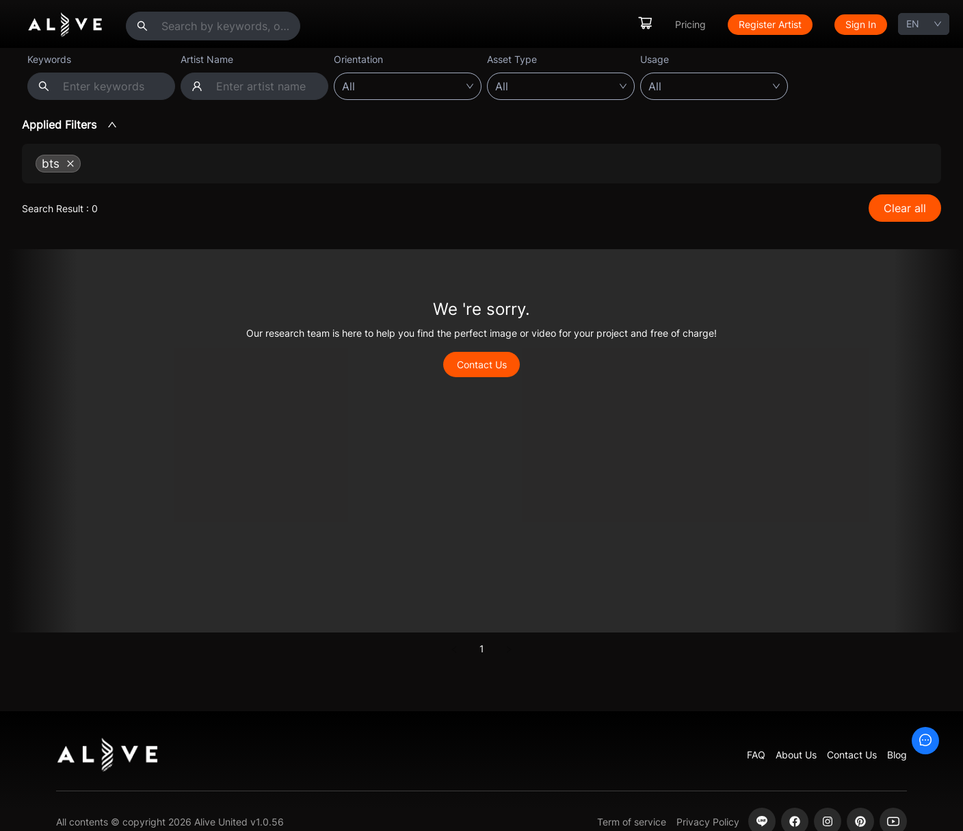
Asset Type (512, 59)
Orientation (358, 59)
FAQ (756, 754)
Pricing (690, 24)
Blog (897, 754)
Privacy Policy (707, 822)
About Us (796, 754)
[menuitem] (644, 24)
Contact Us (482, 364)
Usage (654, 59)
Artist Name (207, 59)
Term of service (631, 822)
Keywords (49, 59)
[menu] (761, 24)
